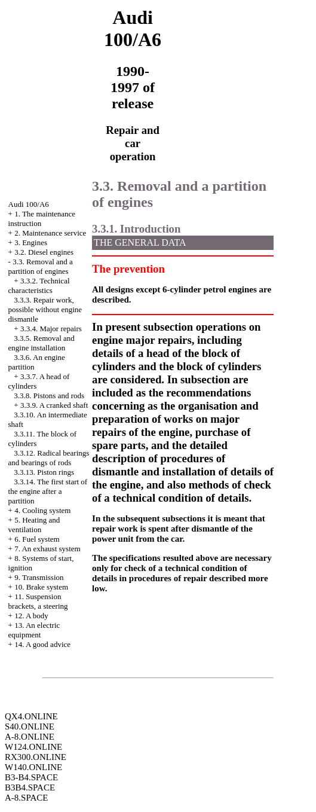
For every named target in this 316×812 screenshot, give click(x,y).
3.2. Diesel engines (43, 252)
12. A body (31, 615)
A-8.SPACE (26, 797)
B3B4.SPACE (30, 787)
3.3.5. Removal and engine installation (41, 343)
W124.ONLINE (33, 747)
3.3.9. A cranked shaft (54, 405)
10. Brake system (41, 586)
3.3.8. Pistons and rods (49, 395)
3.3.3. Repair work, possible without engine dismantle (45, 309)
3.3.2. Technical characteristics (39, 285)
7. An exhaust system (47, 548)
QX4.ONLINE (31, 716)
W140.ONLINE (33, 767)
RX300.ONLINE (35, 757)
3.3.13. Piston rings (44, 472)
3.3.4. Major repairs (51, 328)
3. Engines (30, 242)
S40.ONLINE (29, 726)
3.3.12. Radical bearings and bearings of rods (49, 457)
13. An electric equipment (34, 630)
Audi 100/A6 (28, 204)
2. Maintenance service (50, 232)
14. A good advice (42, 644)
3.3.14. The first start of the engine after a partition (48, 491)
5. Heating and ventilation (34, 524)
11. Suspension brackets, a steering (38, 601)
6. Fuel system (36, 539)
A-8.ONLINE (29, 736)
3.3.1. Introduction (136, 228)
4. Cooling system (42, 510)
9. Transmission (38, 577)
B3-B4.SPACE (31, 777)
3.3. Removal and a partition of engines (40, 266)
